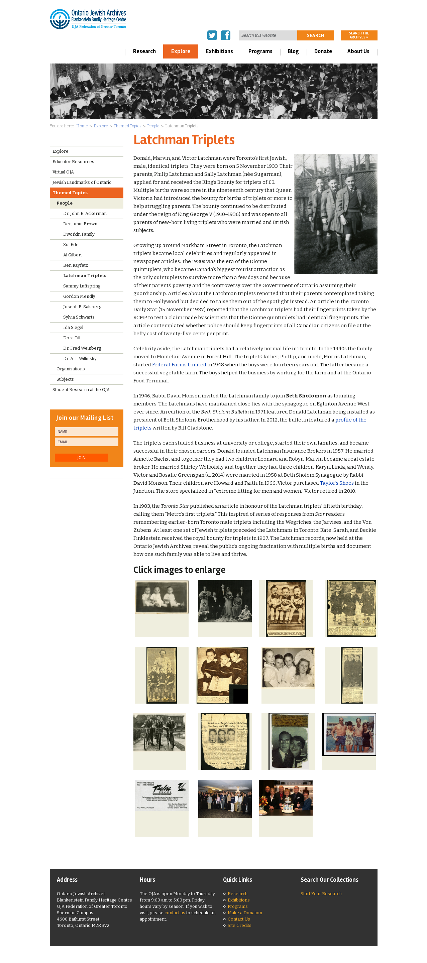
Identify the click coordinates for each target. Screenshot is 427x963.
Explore (180, 51)
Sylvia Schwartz (79, 317)
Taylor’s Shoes (337, 483)
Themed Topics (127, 126)
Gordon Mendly (79, 296)
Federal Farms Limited (179, 365)
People (153, 126)
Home (82, 126)
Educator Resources (73, 161)
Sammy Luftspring (81, 285)
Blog (293, 51)
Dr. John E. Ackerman (85, 213)
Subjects (65, 379)
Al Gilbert (72, 254)
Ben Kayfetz (75, 265)
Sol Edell (72, 244)
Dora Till (71, 337)
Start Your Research (321, 893)
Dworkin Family (79, 234)
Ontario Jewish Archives (88, 18)
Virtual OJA (63, 171)
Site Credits (239, 925)
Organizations (71, 368)
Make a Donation (245, 912)
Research (144, 51)
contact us (175, 912)
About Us (358, 51)
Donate (323, 51)
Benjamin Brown (80, 223)
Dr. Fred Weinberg (82, 348)
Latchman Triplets (84, 275)
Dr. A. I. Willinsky (80, 358)
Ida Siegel (73, 327)
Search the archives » (359, 35)
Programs (260, 51)
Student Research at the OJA (81, 389)
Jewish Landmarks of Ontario (82, 182)
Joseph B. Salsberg (82, 306)
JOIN (82, 458)
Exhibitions (219, 51)
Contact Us (239, 919)
